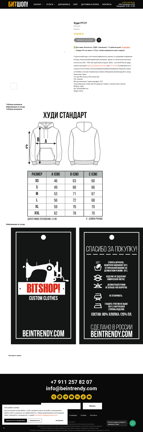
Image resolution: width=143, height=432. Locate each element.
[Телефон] (53, 396)
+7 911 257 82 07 (71, 382)
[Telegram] (65, 396)
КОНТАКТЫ (106, 4)
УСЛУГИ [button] (50, 4)
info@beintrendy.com (71, 388)
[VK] (77, 396)
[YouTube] (89, 396)
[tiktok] (83, 396)
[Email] (71, 396)
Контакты (93, 415)
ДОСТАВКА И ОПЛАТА (90, 4)
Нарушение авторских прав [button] (90, 428)
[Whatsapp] (59, 396)
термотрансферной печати (96, 66)
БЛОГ (75, 4)
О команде (73, 415)
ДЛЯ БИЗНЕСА (64, 4)
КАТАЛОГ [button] (38, 4)
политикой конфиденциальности (46, 415)
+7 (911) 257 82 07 (128, 2)
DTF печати (114, 66)
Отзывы (83, 415)
